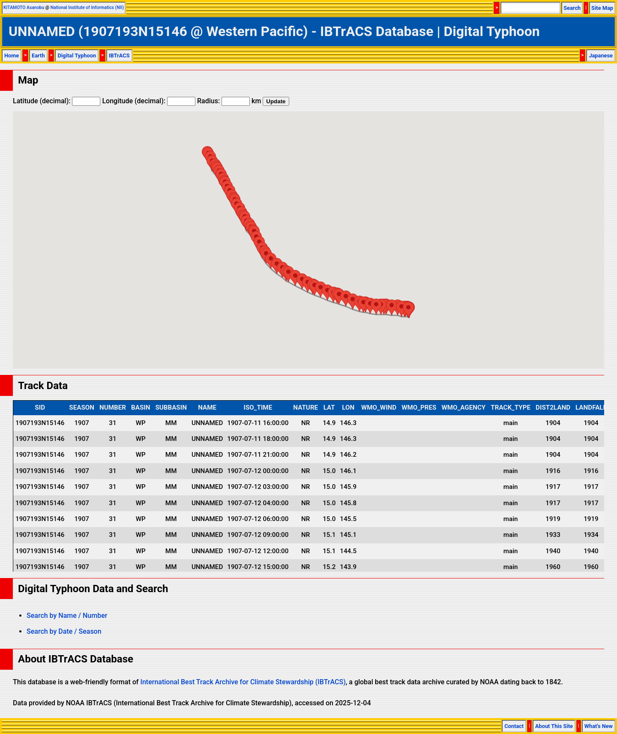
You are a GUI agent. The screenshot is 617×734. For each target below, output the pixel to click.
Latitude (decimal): (56, 101)
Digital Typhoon (76, 55)
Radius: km (229, 101)
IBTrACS (119, 55)
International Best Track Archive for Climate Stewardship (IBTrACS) (242, 682)
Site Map (602, 8)
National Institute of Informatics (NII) (87, 7)
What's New (598, 726)
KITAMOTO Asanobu (23, 7)
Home (11, 55)
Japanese (601, 55)
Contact (514, 726)
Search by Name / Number (67, 615)
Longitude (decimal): (148, 101)
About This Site (554, 726)
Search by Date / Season (64, 631)
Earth (38, 55)
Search (572, 8)
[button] (408, 310)
